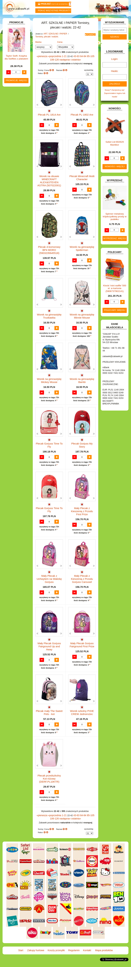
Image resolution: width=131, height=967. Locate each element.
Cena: (60, 50)
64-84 (80, 64)
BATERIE (13, 109)
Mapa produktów (118, 19)
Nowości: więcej (115, 172)
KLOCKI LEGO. (16, 183)
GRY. (11, 159)
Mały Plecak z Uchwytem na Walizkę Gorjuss (49, 587)
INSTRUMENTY (16, 166)
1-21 (62, 64)
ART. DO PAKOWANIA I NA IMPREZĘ (12, 50)
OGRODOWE (15, 216)
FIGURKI (13, 151)
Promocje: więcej (16, 353)
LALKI (11, 199)
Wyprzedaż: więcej (114, 244)
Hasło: (114, 78)
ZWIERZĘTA (14, 259)
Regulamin (76, 19)
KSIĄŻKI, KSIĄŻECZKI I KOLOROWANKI (11, 192)
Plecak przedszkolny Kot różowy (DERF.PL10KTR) (49, 785)
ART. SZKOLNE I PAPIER (54, 42)
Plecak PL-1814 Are (49, 121)
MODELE (13, 202)
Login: (115, 67)
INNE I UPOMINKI (17, 162)
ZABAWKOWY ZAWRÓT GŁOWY (13, 38)
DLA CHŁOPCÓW (17, 113)
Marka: (38, 50)
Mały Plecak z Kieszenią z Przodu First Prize (82, 521)
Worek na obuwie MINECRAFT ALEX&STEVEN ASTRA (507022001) (49, 191)
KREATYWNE (15, 186)
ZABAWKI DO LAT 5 (18, 243)
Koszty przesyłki (55, 19)
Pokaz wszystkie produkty (54, 10)
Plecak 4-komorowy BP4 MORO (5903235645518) (49, 257)
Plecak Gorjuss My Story (82, 454)
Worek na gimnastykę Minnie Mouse (82, 323)
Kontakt (97, 19)
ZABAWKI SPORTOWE (10, 254)
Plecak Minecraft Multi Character (82, 188)
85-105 (86, 64)
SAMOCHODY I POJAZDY (13, 234)
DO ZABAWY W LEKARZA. (13, 121)
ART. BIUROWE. (16, 44)
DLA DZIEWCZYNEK (18, 117)
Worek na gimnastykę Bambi (82, 389)
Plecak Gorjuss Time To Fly (49, 455)
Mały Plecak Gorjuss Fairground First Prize (82, 653)
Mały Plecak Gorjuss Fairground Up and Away (49, 653)
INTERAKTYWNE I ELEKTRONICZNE (14, 170)
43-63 (73, 64)
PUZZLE (12, 223)
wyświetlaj (88, 77)
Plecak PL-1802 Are (82, 121)
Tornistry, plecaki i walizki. (45, 45)
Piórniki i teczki (18, 79)
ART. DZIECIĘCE (16, 56)
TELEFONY (14, 239)
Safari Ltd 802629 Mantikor (115, 149)
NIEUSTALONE (16, 262)
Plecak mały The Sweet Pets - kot (49, 719)
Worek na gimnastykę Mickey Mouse (49, 389)
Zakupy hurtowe (34, 19)
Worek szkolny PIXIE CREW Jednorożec (82, 719)
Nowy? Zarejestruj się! (115, 96)
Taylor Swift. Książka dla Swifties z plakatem (16, 329)
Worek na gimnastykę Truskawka (49, 323)
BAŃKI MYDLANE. (17, 106)
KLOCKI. (12, 179)
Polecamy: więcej (114, 316)
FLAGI (11, 155)
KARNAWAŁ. (14, 176)
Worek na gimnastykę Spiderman (82, 257)
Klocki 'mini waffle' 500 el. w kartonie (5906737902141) (114, 294)
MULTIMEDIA (15, 206)
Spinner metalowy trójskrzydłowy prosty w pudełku (115, 222)
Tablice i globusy (19, 89)
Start (13, 19)
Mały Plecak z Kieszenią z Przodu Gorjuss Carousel (82, 587)
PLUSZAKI (13, 219)
